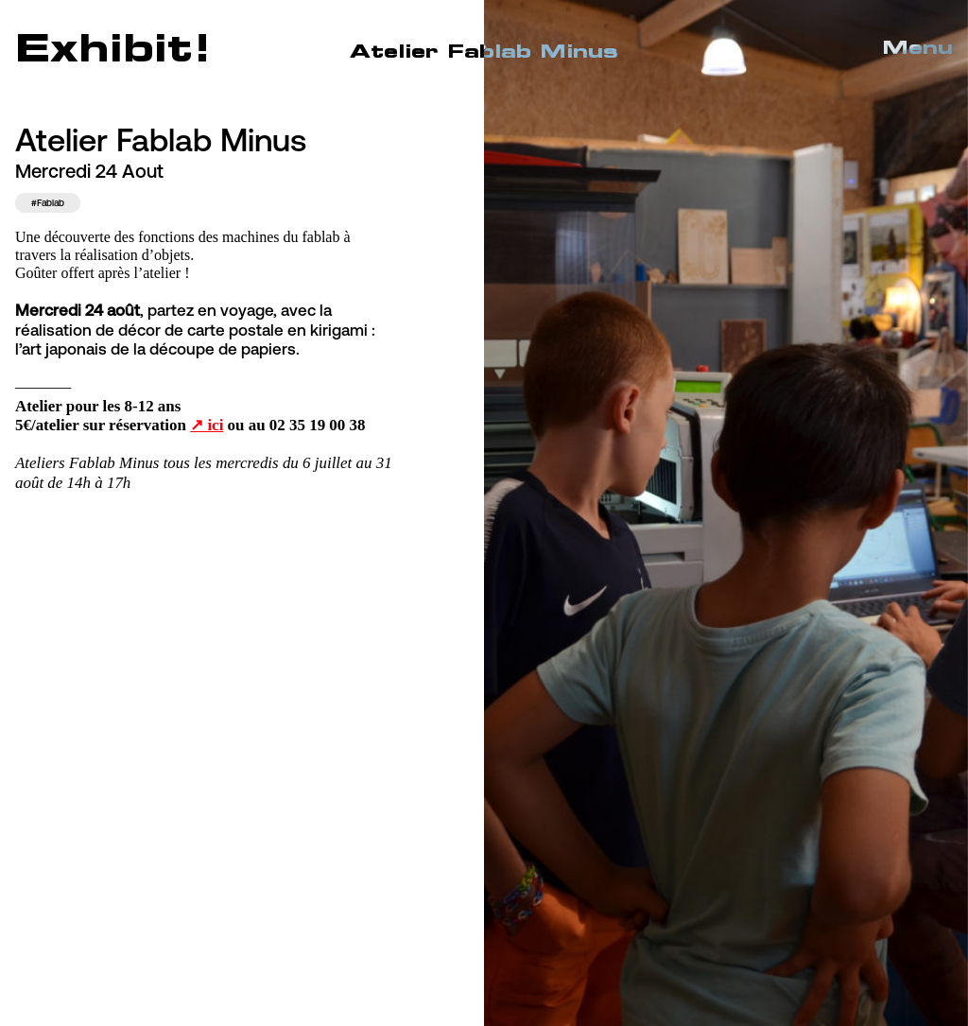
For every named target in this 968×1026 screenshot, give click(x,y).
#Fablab (47, 203)
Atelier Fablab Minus (484, 50)
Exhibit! (113, 47)
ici (215, 425)
